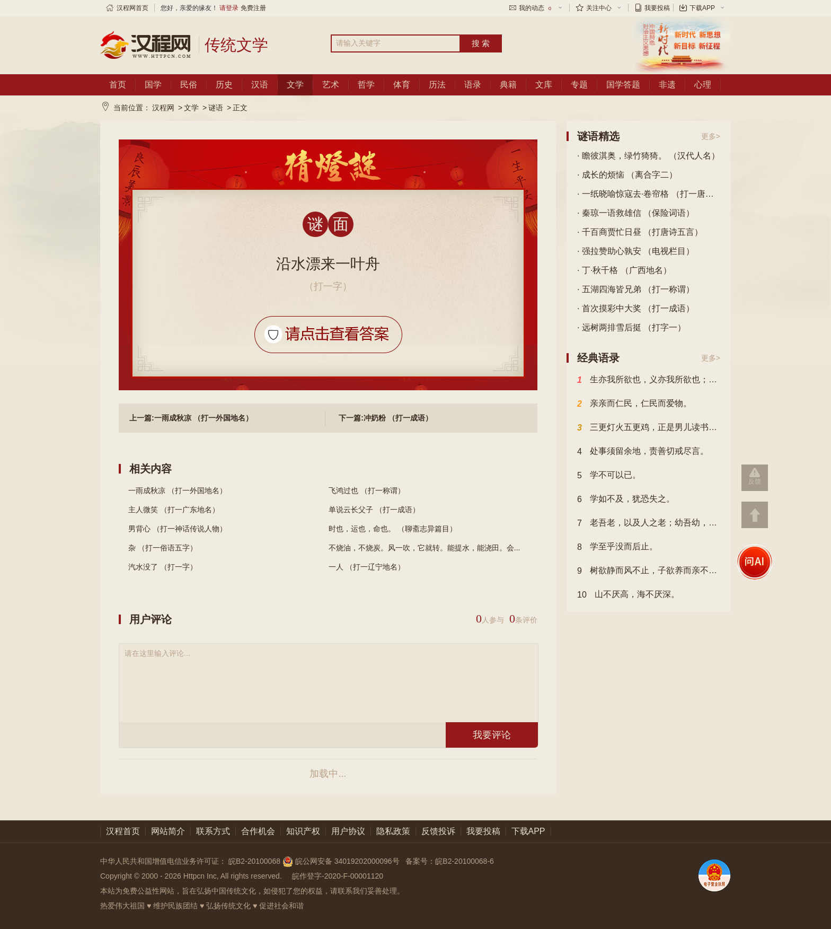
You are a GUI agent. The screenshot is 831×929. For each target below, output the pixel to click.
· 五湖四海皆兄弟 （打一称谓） (635, 289)
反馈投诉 (438, 831)
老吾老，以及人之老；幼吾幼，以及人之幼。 (648, 523)
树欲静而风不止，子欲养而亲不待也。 (648, 571)
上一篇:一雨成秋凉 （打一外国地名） (191, 418)
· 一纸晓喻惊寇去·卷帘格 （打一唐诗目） (648, 193)
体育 (401, 84)
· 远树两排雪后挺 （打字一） (631, 327)
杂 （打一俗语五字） (162, 548)
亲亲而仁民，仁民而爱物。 (634, 404)
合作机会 (258, 831)
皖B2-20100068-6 (464, 861)
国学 (153, 84)
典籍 (508, 84)
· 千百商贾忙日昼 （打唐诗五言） (640, 231)
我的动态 (536, 8)
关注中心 (599, 8)
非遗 (667, 84)
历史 (224, 84)
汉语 (259, 84)
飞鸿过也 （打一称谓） (367, 490)
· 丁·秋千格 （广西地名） (624, 270)
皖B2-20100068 (254, 861)
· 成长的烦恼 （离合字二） (627, 174)
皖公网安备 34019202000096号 (342, 861)
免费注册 (253, 8)
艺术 (330, 84)
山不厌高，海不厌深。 (628, 595)
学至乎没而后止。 (617, 547)
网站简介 (168, 831)
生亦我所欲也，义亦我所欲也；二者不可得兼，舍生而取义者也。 (648, 380)
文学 (295, 84)
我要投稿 (657, 8)
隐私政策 (393, 831)
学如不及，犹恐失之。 (626, 499)
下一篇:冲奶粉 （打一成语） (385, 418)
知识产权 (303, 831)
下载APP (702, 8)
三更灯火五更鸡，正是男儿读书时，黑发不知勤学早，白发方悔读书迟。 (648, 428)
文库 (543, 84)
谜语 (215, 107)
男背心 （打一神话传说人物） (177, 528)
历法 (437, 84)
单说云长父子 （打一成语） (374, 509)
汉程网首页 (132, 8)
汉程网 (163, 107)
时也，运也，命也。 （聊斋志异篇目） (393, 528)
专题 (579, 84)
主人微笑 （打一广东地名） (173, 509)
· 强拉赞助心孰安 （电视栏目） (635, 251)
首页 (117, 84)
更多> (710, 136)
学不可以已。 (609, 476)
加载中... (328, 773)
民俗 (188, 84)
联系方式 (213, 831)
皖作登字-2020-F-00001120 (337, 876)
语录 (472, 84)
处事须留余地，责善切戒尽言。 (643, 452)
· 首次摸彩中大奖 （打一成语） (635, 308)
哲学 (366, 84)
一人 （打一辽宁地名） (367, 567)
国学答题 (623, 84)
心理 (702, 84)
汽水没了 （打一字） (162, 567)
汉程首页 (123, 831)
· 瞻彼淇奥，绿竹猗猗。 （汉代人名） (648, 155)
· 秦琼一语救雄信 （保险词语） (635, 212)
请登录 (228, 8)
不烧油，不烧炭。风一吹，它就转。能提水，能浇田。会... (424, 548)
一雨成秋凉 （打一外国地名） (177, 490)
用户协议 (348, 831)
